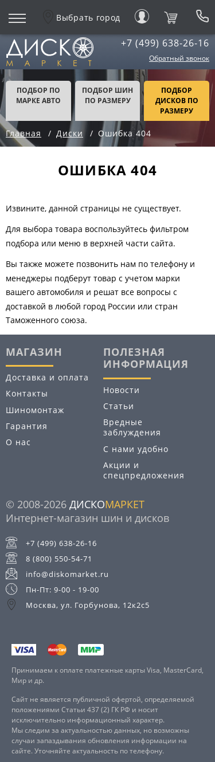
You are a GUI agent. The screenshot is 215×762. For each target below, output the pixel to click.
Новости (121, 389)
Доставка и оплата (47, 377)
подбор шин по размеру (107, 95)
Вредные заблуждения (132, 427)
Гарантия (27, 426)
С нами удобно (136, 448)
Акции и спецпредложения (144, 470)
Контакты (27, 393)
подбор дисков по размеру (176, 100)
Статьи (118, 405)
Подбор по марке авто (38, 95)
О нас (18, 442)
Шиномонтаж (35, 409)
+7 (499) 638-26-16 (165, 43)
